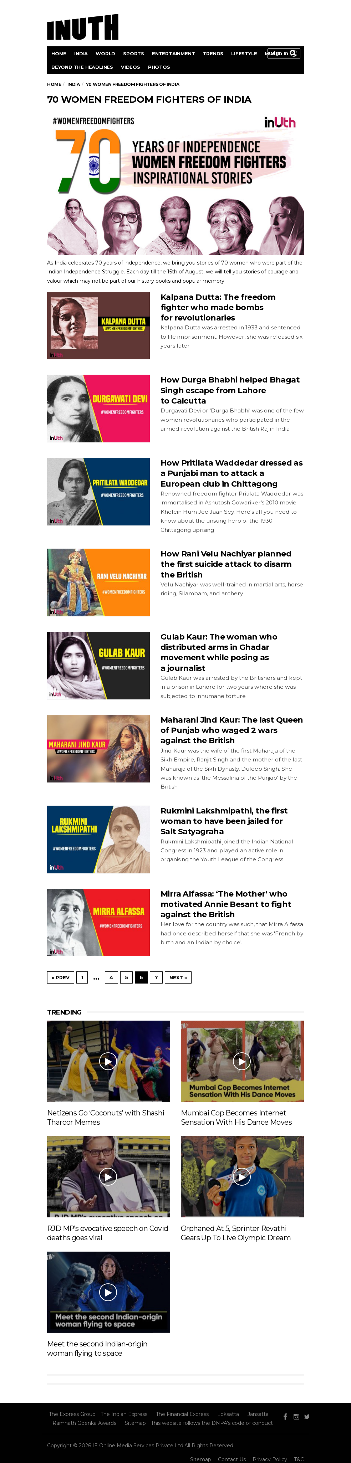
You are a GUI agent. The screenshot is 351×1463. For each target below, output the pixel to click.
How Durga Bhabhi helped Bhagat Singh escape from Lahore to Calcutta (230, 390)
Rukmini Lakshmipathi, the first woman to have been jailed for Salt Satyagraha (224, 821)
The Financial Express (182, 1414)
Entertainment (173, 53)
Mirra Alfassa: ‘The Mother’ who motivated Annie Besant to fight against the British (226, 904)
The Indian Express (124, 1414)
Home (58, 53)
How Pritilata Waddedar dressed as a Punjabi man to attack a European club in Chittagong (231, 473)
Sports (133, 53)
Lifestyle (244, 53)
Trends (213, 53)
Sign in (279, 53)
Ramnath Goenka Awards (84, 1423)
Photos (159, 67)
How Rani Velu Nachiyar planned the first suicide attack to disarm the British (226, 564)
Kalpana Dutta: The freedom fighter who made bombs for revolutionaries (218, 307)
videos (130, 67)
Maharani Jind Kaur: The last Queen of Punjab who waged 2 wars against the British (232, 730)
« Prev (61, 977)
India (81, 53)
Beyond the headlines (82, 67)
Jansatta (258, 1414)
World (105, 53)
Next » (178, 977)
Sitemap (135, 1423)
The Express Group (72, 1414)
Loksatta (228, 1414)
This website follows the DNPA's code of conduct (212, 1423)
